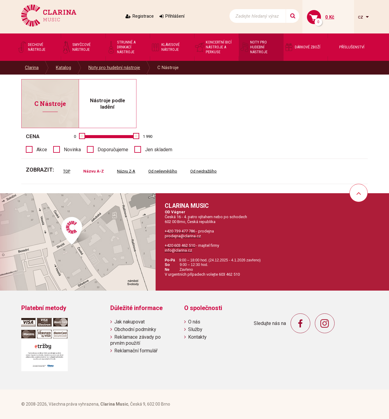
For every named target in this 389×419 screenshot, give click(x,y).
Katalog (63, 67)
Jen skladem (158, 149)
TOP (66, 171)
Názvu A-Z (93, 171)
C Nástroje (168, 67)
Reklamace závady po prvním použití (135, 340)
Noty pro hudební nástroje (114, 67)
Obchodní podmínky (135, 329)
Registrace (143, 16)
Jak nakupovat (129, 322)
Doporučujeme (113, 149)
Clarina (32, 67)
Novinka (72, 149)
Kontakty (197, 337)
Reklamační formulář (135, 351)
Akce (41, 149)
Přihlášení (174, 16)
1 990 (147, 136)
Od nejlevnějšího (162, 171)
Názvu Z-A (126, 171)
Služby (195, 329)
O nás (194, 322)
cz (361, 17)
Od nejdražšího (203, 171)
